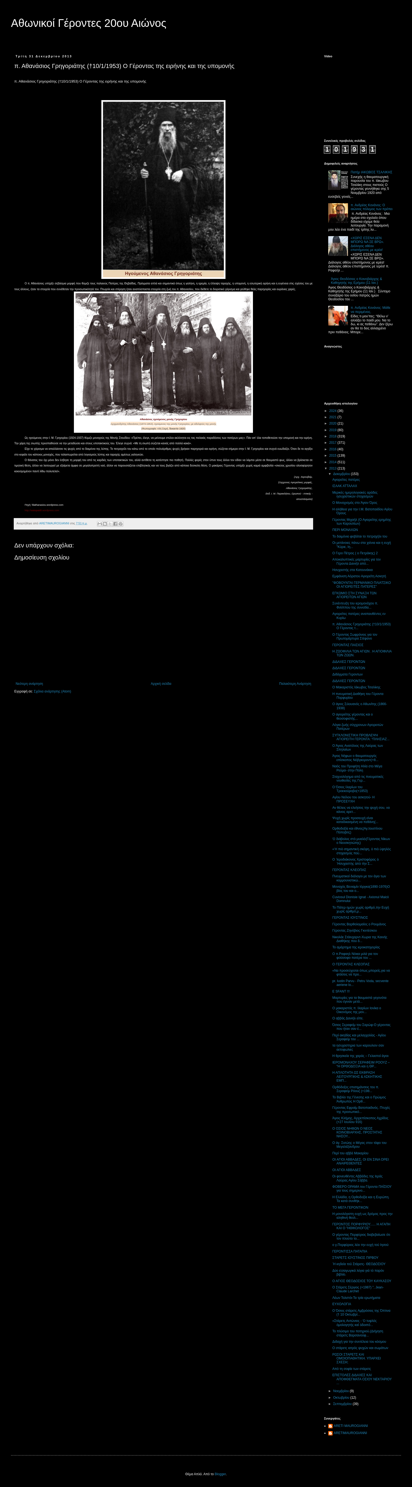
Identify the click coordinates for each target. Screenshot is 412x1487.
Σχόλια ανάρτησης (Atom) (52, 691)
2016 (333, 449)
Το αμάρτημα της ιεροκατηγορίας (356, 947)
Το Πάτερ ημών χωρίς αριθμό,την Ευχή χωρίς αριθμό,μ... (360, 909)
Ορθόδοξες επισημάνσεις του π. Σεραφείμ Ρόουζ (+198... (355, 1089)
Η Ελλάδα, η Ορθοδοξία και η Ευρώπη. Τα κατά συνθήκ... (360, 1199)
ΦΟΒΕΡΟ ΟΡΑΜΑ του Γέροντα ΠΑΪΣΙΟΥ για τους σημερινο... (362, 1188)
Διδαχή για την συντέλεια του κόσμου (359, 1342)
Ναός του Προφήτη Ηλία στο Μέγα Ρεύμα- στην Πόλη (357, 768)
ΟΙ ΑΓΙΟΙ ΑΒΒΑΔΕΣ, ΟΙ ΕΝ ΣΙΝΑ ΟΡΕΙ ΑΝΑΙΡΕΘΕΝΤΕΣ (360, 1161)
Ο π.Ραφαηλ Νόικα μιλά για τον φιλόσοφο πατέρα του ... (355, 956)
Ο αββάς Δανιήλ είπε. (347, 1018)
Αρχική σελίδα (161, 684)
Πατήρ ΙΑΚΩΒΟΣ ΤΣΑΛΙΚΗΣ (371, 172)
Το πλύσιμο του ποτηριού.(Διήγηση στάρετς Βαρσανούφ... (357, 1333)
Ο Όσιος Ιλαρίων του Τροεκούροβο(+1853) (350, 789)
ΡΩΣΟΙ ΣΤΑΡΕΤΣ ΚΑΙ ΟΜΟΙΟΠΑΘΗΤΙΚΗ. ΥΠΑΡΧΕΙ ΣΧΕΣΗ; (356, 1358)
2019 (333, 430)
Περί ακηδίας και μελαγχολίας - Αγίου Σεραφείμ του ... (359, 1037)
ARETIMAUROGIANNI (350, 1433)
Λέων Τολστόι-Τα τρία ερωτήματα (356, 1298)
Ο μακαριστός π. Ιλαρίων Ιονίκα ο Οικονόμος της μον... (356, 1010)
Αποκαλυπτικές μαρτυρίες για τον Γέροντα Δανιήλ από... (356, 561)
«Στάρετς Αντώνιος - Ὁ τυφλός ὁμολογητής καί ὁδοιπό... (354, 1323)
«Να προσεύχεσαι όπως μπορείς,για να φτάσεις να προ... (361, 972)
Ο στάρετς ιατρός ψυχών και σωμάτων (360, 1348)
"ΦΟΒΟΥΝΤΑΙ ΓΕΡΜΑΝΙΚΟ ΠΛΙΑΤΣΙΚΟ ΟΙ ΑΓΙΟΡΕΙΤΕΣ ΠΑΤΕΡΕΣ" (361, 585)
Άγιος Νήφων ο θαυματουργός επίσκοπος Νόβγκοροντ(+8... (355, 758)
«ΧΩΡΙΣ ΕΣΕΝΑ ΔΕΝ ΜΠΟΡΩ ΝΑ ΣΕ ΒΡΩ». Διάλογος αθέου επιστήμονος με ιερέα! (367, 244)
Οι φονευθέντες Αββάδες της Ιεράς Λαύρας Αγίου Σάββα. (357, 1178)
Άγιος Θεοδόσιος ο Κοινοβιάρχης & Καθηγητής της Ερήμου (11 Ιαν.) (356, 281)
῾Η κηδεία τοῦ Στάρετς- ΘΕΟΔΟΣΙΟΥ (359, 1264)
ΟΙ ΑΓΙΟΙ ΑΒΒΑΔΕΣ (346, 1170)
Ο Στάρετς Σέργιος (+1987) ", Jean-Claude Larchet (358, 1289)
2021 (333, 417)
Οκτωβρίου (341, 1398)
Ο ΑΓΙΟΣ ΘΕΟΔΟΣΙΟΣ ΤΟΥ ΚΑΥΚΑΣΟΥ (361, 1281)
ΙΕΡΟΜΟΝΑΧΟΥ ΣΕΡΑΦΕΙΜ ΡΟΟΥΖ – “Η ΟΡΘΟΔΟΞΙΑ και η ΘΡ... (361, 1064)
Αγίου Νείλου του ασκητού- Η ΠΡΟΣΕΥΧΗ (353, 799)
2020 (333, 423)
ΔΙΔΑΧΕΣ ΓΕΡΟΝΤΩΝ (348, 662)
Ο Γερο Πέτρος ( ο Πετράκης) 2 (355, 553)
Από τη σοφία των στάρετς (351, 1369)
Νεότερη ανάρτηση (29, 684)
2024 (333, 411)
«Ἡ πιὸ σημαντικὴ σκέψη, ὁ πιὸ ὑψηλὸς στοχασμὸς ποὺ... (361, 851)
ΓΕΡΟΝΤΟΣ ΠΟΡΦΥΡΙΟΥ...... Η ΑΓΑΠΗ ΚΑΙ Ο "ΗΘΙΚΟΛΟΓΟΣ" (361, 1226)
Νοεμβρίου (341, 1391)
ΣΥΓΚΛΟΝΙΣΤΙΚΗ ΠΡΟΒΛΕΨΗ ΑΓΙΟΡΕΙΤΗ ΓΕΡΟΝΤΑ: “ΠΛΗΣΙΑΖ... (360, 737)
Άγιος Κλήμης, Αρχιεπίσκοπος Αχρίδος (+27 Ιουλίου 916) (360, 1120)
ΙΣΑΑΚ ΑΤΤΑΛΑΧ (344, 486)
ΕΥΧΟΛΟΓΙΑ (341, 1304)
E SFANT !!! (341, 991)
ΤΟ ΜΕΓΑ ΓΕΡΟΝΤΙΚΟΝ (350, 1207)
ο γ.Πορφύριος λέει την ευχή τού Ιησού (360, 1245)
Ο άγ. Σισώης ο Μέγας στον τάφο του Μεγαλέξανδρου (359, 1145)
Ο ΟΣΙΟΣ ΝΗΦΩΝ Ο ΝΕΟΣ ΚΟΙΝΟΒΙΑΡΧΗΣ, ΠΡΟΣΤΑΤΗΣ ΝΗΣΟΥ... (357, 1132)
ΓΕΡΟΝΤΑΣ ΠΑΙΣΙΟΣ (347, 645)
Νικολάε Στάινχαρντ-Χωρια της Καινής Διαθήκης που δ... (359, 939)
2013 (333, 468)
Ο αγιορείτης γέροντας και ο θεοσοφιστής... (352, 716)
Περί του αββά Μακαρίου (350, 1153)
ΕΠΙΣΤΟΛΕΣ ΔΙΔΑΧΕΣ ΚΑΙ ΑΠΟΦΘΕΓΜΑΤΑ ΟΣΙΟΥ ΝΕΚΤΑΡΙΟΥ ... (362, 1379)
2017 (333, 443)
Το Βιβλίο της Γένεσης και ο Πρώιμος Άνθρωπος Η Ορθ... (359, 1099)
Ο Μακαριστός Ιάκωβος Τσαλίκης (356, 687)
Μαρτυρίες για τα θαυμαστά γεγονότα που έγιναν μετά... (359, 999)
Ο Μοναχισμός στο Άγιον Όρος (354, 503)
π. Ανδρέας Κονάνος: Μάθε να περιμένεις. (371, 309)
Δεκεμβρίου (342, 474)
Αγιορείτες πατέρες (346, 480)
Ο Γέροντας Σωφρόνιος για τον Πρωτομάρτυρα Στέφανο (354, 636)
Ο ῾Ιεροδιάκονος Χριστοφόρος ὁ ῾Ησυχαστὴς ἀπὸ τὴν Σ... (355, 861)
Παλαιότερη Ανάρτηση (295, 684)
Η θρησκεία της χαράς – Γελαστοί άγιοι (360, 1056)
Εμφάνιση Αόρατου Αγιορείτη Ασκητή (359, 576)
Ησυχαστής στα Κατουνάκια (352, 570)
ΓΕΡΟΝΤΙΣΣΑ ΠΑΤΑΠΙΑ (349, 1251)
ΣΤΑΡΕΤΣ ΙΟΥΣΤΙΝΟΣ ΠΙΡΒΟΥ (355, 1258)
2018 (333, 436)
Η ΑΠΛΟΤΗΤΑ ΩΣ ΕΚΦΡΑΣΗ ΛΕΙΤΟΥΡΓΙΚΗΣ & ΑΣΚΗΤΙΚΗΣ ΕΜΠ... (357, 1076)
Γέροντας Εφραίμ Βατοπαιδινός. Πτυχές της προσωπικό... (361, 1109)
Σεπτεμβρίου (343, 1404)
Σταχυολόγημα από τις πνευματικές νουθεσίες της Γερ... (357, 778)
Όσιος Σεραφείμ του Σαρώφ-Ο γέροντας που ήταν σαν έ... (361, 1027)
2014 (333, 462)
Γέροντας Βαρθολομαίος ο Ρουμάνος (359, 924)
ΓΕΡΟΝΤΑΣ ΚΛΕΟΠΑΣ (349, 870)
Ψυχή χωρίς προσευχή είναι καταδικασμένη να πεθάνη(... (355, 820)
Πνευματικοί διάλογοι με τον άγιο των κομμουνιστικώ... (359, 878)
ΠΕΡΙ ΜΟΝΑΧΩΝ (345, 530)
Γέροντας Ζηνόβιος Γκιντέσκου (354, 930)
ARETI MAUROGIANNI (351, 1426)
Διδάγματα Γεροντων (347, 674)
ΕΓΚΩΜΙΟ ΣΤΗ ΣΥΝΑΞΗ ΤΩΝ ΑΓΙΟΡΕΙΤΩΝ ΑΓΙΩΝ (354, 595)
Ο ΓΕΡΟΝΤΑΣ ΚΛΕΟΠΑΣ (351, 964)
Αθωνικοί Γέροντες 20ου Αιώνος (88, 23)
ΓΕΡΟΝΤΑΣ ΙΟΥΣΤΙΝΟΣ (350, 918)
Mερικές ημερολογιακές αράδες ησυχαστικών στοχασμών (355, 494)
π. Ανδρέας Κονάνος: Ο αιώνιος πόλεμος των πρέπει (371, 207)
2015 (333, 455)
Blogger (220, 1474)
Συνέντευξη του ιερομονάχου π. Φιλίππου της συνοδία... (355, 605)
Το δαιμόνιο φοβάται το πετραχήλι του (359, 536)
